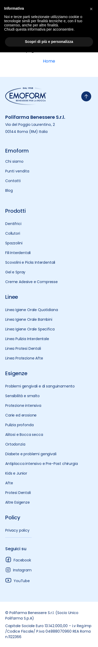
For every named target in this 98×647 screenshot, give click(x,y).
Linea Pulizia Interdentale (27, 338)
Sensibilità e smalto (22, 395)
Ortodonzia (15, 444)
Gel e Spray (15, 272)
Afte (9, 483)
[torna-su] (86, 96)
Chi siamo (14, 161)
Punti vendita (17, 171)
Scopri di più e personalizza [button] (49, 42)
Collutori (12, 233)
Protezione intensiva (23, 405)
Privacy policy (17, 530)
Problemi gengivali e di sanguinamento (40, 386)
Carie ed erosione (21, 415)
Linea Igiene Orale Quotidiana (31, 309)
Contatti (13, 180)
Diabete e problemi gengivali (30, 454)
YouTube (17, 580)
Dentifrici (13, 223)
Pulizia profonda (19, 424)
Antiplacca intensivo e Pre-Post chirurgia (41, 463)
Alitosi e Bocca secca (24, 434)
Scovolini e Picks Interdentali (30, 262)
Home (49, 61)
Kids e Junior (16, 473)
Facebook (18, 559)
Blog (9, 190)
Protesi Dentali (18, 492)
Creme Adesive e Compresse (31, 281)
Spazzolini (13, 243)
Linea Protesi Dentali (23, 348)
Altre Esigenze (17, 502)
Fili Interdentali (18, 252)
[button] (91, 8)
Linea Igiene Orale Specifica (30, 329)
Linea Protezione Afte (24, 358)
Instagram (18, 570)
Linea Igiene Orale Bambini (28, 319)
